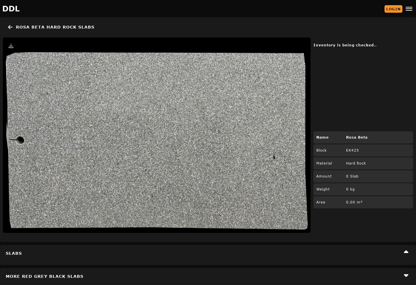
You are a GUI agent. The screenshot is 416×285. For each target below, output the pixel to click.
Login (393, 9)
